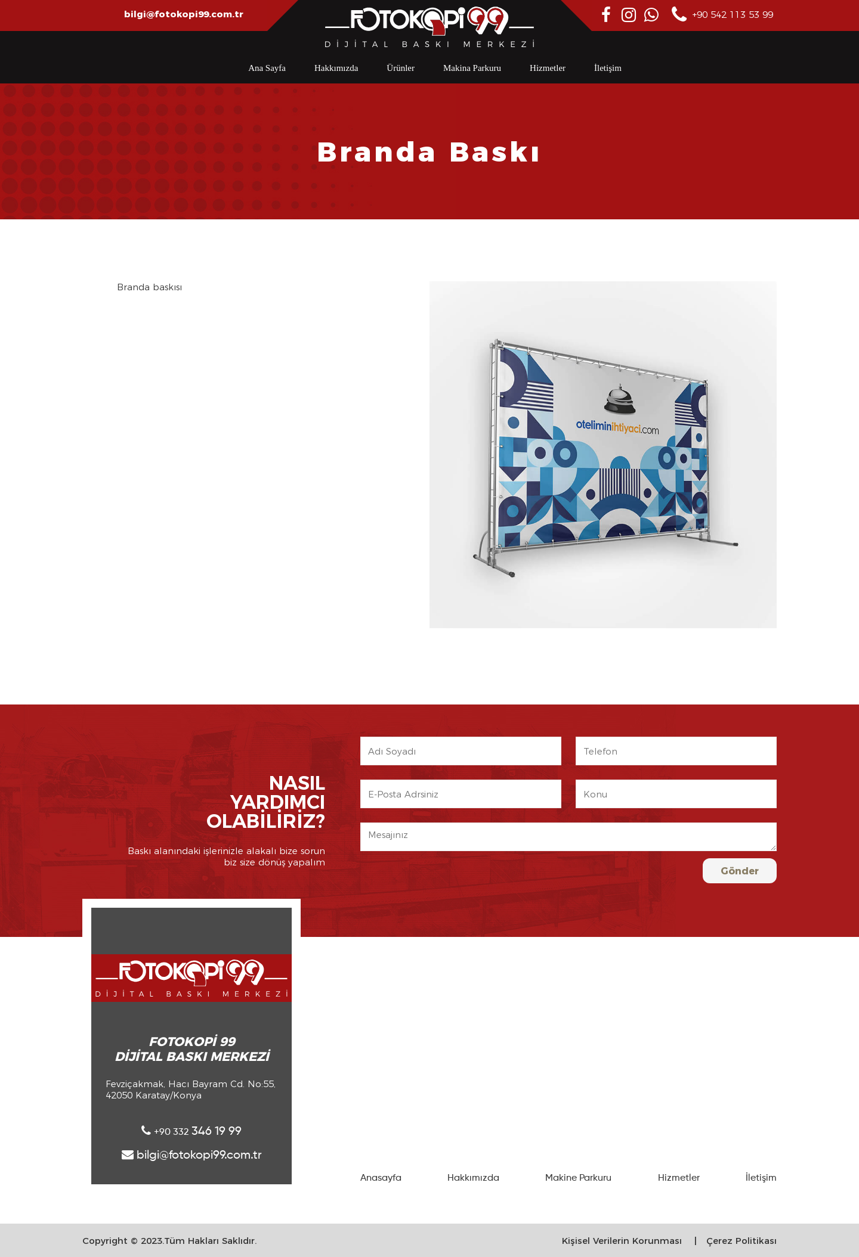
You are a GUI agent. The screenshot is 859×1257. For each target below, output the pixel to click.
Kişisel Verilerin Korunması (622, 1240)
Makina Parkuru (472, 68)
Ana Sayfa (267, 68)
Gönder (740, 871)
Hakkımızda (336, 68)
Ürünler (401, 68)
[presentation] (612, 881)
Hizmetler (548, 68)
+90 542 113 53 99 (722, 14)
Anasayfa (380, 1178)
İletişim (608, 68)
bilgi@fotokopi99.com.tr (183, 14)
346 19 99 (191, 1131)
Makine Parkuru (578, 1178)
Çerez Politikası (741, 1240)
